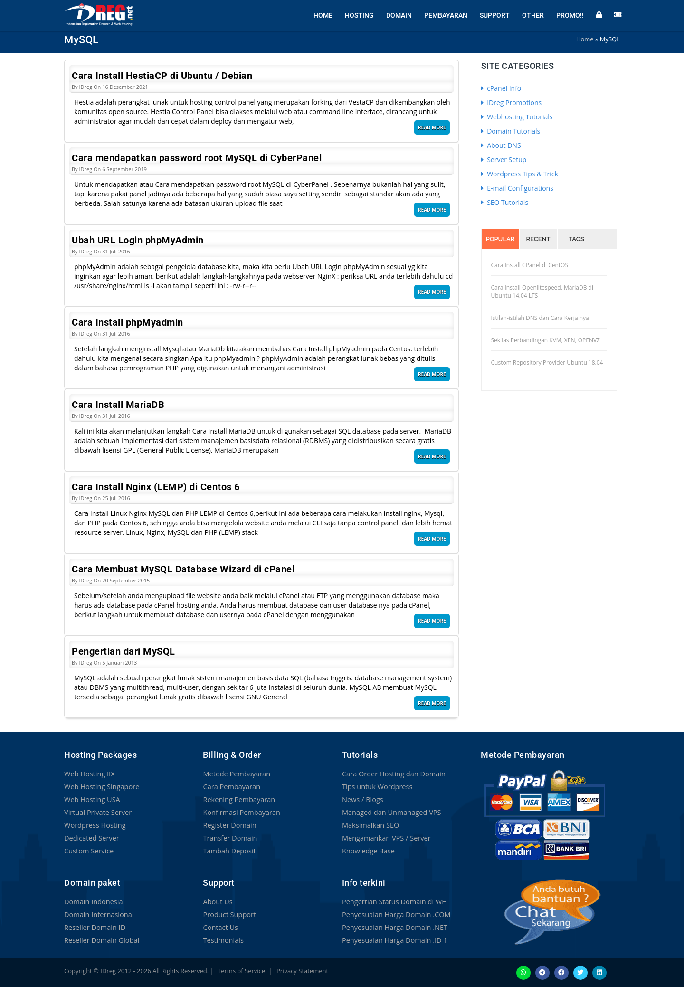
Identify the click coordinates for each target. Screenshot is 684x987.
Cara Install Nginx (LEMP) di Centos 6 (156, 487)
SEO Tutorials (505, 202)
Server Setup (504, 159)
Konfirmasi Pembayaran (240, 812)
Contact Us (220, 927)
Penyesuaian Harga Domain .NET (393, 927)
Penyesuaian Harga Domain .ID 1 (393, 940)
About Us (217, 901)
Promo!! (570, 14)
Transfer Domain (229, 837)
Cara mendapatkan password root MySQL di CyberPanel (197, 158)
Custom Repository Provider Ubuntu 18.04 (547, 362)
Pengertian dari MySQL (123, 651)
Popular (500, 238)
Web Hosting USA (91, 799)
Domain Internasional (97, 914)
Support (495, 14)
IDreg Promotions (511, 102)
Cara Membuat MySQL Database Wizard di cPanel (183, 569)
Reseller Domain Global (100, 940)
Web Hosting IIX (88, 773)
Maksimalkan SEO (369, 825)
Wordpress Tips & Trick (519, 173)
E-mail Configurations (517, 188)
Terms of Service (241, 971)
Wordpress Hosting (94, 825)
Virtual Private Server (96, 812)
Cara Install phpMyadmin (127, 322)
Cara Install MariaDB (118, 404)
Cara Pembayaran (230, 786)
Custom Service (88, 850)
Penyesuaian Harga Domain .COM (394, 914)
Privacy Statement (302, 971)
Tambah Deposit (228, 850)
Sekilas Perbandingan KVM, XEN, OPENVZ (545, 340)
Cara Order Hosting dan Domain (392, 773)
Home (323, 14)
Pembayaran (445, 14)
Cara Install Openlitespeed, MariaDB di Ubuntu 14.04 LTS (542, 291)
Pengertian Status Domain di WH (392, 901)
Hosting (359, 14)
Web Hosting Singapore (100, 786)
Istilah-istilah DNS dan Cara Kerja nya (540, 318)
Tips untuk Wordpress (376, 786)
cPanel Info (501, 88)
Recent (538, 238)
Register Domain (228, 825)
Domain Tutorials (511, 130)
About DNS (501, 145)
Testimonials (222, 940)
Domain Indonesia (92, 901)
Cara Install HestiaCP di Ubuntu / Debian (162, 75)
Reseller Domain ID (93, 927)
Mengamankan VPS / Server (385, 837)
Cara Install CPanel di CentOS (530, 265)
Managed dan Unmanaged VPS (389, 812)
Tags (576, 238)
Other (533, 14)
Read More (432, 127)
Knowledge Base (367, 850)
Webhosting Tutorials (517, 116)
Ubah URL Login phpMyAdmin (138, 240)
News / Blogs (362, 799)
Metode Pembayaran (235, 773)
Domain (399, 14)
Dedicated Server (90, 837)
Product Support (228, 914)
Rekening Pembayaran (237, 799)
